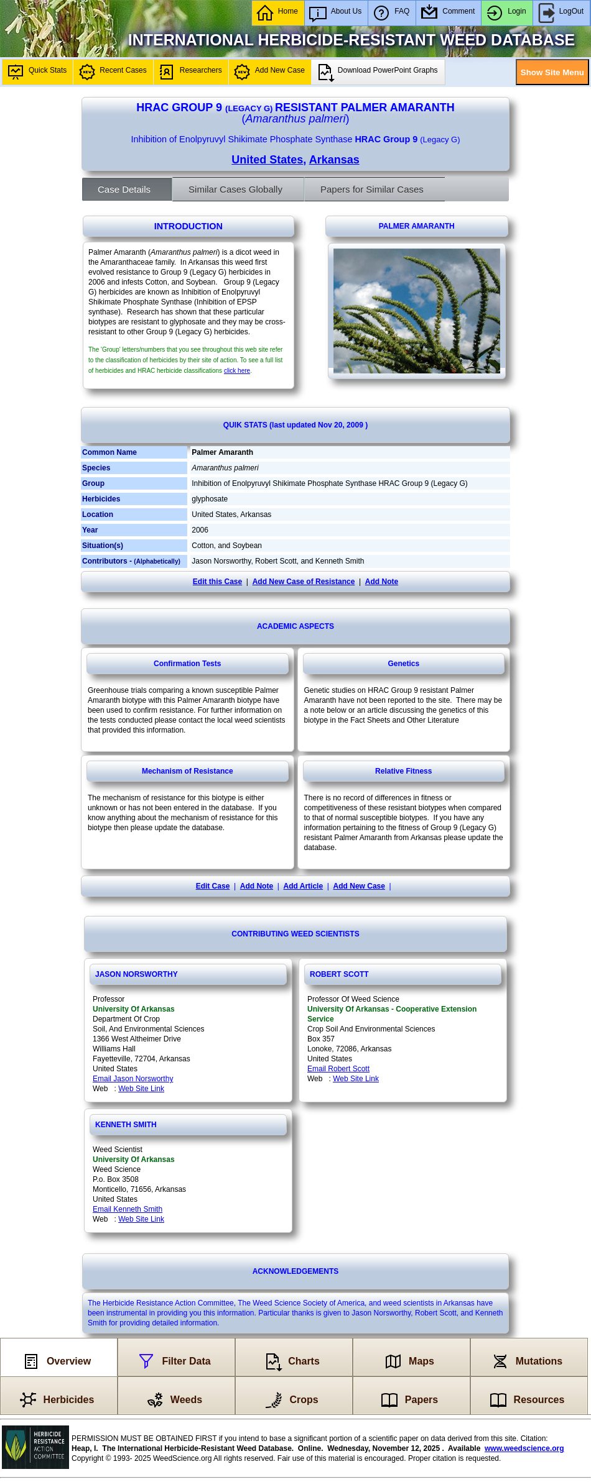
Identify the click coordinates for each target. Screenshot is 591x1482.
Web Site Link (141, 1088)
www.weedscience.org (524, 1448)
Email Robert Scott (338, 1068)
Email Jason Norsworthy (133, 1078)
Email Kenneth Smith (127, 1209)
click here (237, 370)
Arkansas (334, 159)
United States (267, 159)
